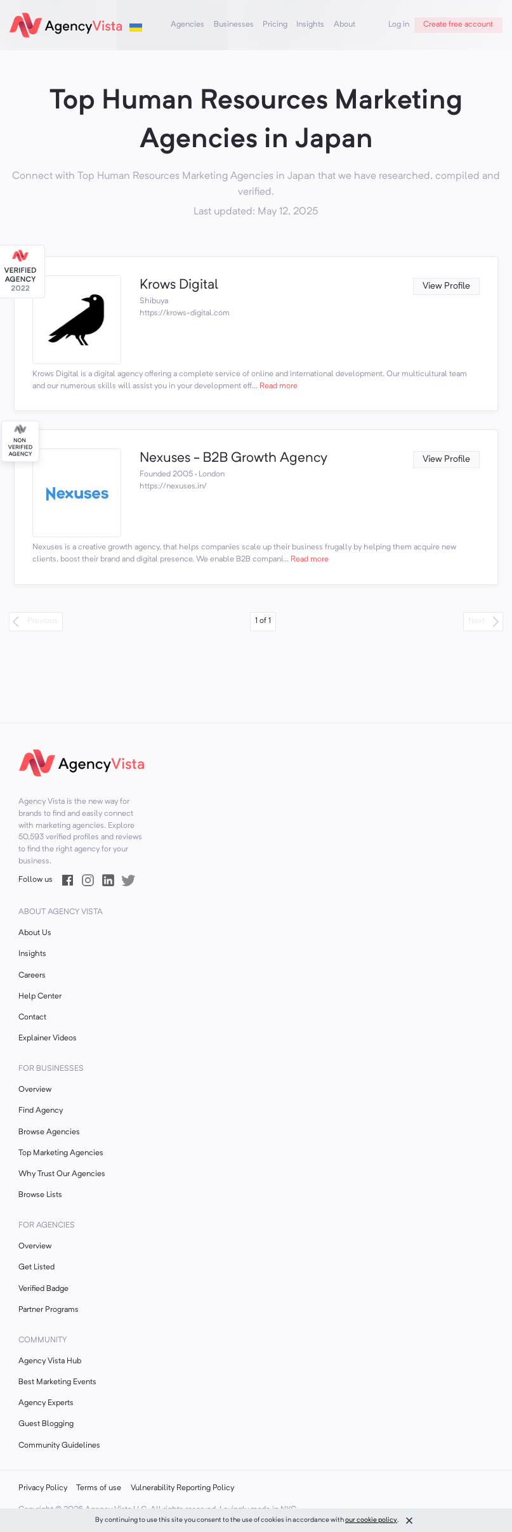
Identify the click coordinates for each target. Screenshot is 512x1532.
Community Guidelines (59, 1446)
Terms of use (98, 1488)
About (344, 25)
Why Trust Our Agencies (61, 1174)
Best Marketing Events (57, 1382)
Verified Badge (43, 1289)
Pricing (275, 25)
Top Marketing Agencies (60, 1153)
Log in (398, 25)
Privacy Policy (42, 1488)
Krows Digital (179, 285)
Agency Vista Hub (49, 1361)
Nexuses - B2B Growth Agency (233, 458)
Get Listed (36, 1267)
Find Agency (40, 1111)
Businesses (234, 25)
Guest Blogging (46, 1424)
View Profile (446, 286)
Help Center (40, 996)
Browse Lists (40, 1195)
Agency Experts (46, 1403)
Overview (34, 1090)
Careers (32, 975)
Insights (310, 25)
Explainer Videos (47, 1038)
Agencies (187, 25)
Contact (32, 1017)
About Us (34, 933)
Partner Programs (48, 1310)
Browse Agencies (49, 1132)
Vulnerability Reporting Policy (182, 1488)
